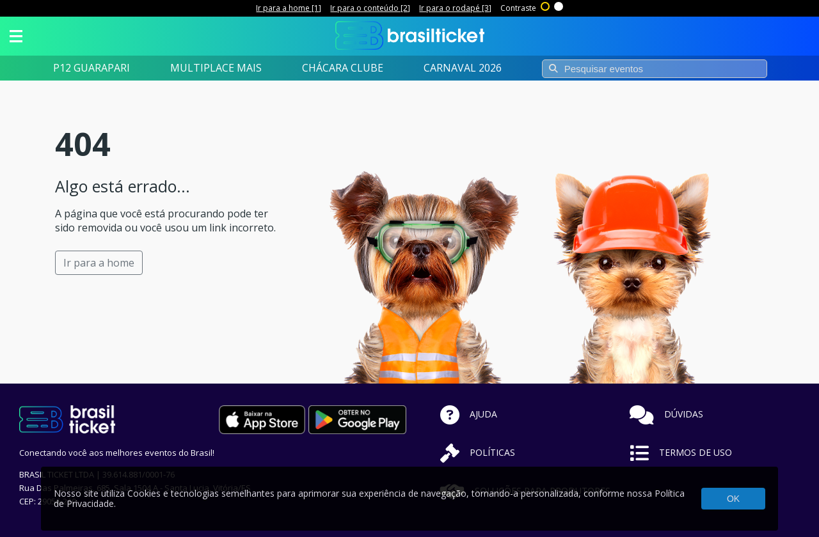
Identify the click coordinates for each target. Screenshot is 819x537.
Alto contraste (546, 5)
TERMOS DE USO (681, 452)
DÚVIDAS (666, 414)
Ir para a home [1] (288, 8)
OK (733, 499)
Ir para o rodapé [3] (455, 8)
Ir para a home (98, 263)
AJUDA (468, 414)
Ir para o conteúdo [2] (370, 8)
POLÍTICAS (477, 452)
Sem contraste (559, 5)
